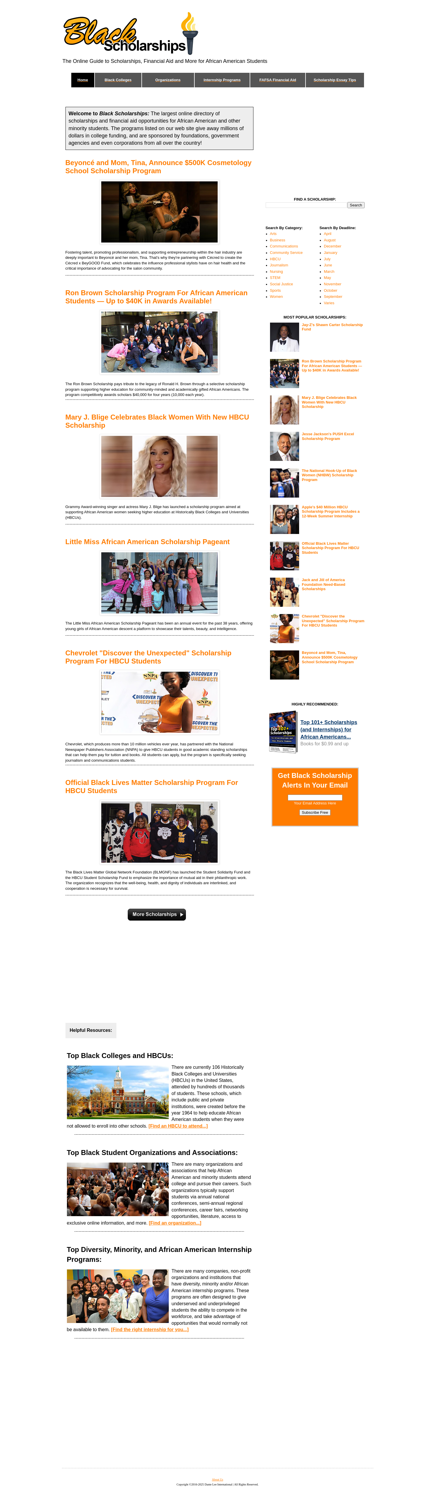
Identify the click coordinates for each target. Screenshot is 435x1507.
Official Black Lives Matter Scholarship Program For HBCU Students (330, 548)
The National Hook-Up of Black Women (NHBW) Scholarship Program (329, 475)
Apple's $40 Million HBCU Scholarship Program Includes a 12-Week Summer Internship (331, 511)
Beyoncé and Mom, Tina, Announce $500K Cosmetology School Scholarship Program (158, 167)
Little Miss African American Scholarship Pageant (147, 542)
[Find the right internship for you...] (150, 1329)
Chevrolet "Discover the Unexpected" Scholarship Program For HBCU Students (148, 657)
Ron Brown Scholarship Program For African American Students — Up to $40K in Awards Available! (156, 297)
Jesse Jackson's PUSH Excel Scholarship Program (328, 436)
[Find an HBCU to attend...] (178, 1126)
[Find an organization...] (175, 1223)
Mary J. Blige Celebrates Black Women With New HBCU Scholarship (329, 402)
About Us (217, 1479)
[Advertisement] (159, 970)
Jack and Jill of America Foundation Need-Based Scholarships (323, 584)
